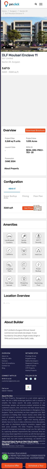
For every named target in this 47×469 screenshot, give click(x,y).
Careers (5, 361)
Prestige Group (30, 356)
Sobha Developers (31, 361)
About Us (5, 356)
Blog (3, 368)
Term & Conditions (8, 363)
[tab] (12, 189)
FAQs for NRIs (6, 358)
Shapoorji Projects (31, 363)
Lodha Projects (30, 366)
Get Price (28, 208)
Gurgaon (13, 11)
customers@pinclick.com (11, 381)
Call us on (5, 388)
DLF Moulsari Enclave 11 (14, 13)
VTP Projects (30, 368)
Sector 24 (24, 11)
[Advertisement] (23, 98)
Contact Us (6, 366)
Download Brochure (35, 130)
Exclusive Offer (12, 465)
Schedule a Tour (35, 465)
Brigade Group (30, 358)
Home (4, 11)
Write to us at (6, 378)
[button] (41, 4)
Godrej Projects (30, 370)
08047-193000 (7, 391)
